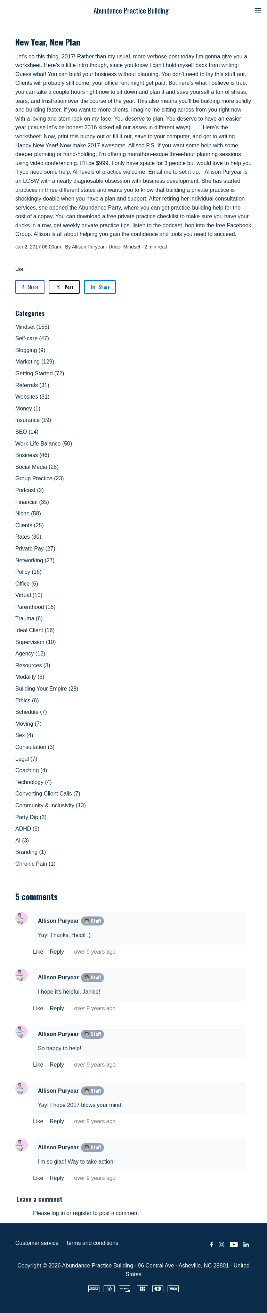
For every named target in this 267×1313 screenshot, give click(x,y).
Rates (28, 537)
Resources (32, 665)
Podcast (29, 490)
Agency (30, 653)
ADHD (27, 829)
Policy (28, 572)
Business (32, 455)
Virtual (28, 595)
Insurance (33, 420)
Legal (26, 759)
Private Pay (35, 549)
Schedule (31, 712)
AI (22, 840)
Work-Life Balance (43, 444)
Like (19, 269)
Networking (35, 560)
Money (27, 408)
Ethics (27, 700)
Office (26, 584)
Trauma (29, 618)
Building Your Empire (46, 689)
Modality (29, 677)
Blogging (30, 350)
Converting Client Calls (47, 794)
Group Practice (39, 478)
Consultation (35, 747)
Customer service (36, 1243)
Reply (57, 952)
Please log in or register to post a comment (86, 1213)
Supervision (35, 642)
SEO (27, 432)
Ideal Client (35, 630)
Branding (30, 852)
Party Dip (31, 817)
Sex (24, 735)
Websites (32, 397)
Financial (32, 502)
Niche (28, 513)
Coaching (31, 770)
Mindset (131, 247)
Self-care (32, 338)
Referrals (32, 385)
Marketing (34, 362)
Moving (28, 724)
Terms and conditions (92, 1243)
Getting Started (39, 373)
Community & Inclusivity (50, 805)
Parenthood (35, 607)
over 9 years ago (94, 952)
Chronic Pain (35, 864)
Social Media (37, 467)
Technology (33, 782)
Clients (29, 525)
